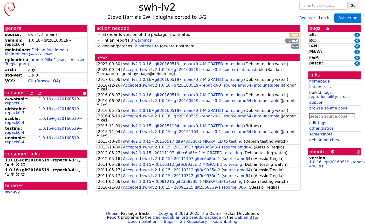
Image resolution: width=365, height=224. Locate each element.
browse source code (328, 108)
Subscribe (347, 18)
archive (35, 54)
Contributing (225, 221)
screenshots (320, 134)
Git (31, 81)
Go (353, 5)
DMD (48, 54)
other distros (321, 128)
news (102, 57)
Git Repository (193, 221)
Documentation (142, 221)
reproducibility (323, 96)
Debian (113, 213)
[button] (98, 34)
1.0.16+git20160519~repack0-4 (43, 120)
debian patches (324, 140)
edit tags (317, 123)
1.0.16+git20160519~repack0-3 (43, 101)
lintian (315, 87)
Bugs (168, 221)
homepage (319, 81)
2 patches (144, 46)
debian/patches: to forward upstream (197, 46)
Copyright (167, 213)
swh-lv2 (35, 34)
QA (56, 81)
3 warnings (141, 40)
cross (344, 96)
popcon (316, 102)
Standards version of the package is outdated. (197, 35)
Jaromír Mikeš (42, 60)
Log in (325, 17)
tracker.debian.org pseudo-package (187, 217)
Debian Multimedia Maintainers (36, 52)
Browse (43, 81)
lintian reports (197, 40)
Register (307, 17)
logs (328, 92)
